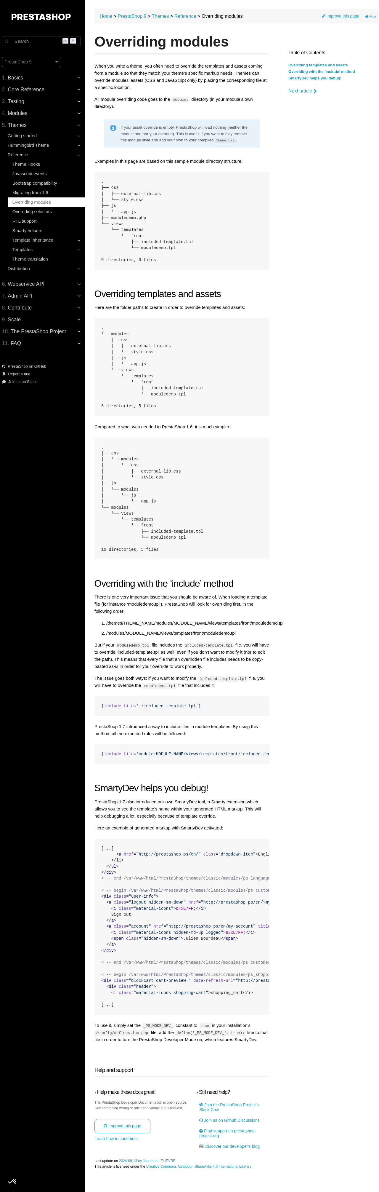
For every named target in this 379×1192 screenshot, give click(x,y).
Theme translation (33, 258)
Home (110, 16)
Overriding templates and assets (318, 65)
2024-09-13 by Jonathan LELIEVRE (151, 1174)
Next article (302, 91)
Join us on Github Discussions (231, 1133)
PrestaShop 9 (136, 16)
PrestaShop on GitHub (27, 366)
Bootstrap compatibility (37, 183)
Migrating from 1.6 (33, 192)
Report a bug (19, 374)
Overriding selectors (34, 211)
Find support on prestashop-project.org (229, 1146)
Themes (164, 16)
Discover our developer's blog (231, 1160)
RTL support (27, 221)
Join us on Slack (22, 381)
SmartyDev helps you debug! (314, 78)
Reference (189, 16)
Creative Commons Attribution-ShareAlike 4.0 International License (203, 1180)
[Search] (44, 41)
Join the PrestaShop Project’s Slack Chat (230, 1120)
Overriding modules (34, 202)
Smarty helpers (30, 230)
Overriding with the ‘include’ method (321, 72)
